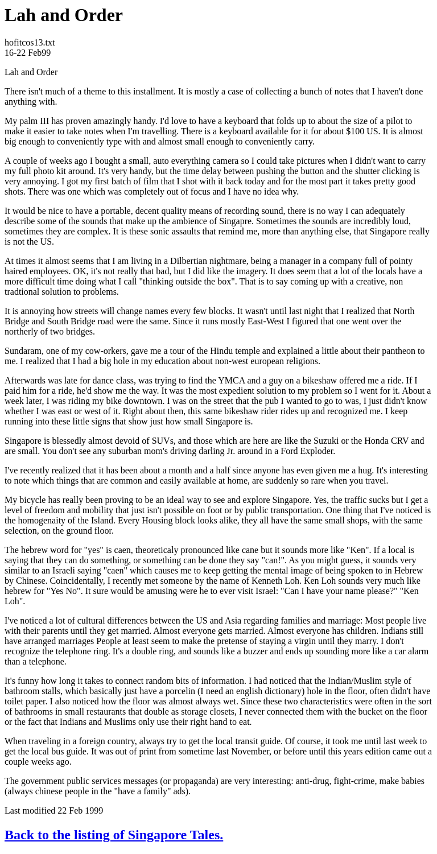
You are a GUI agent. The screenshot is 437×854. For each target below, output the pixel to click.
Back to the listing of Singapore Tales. (114, 834)
